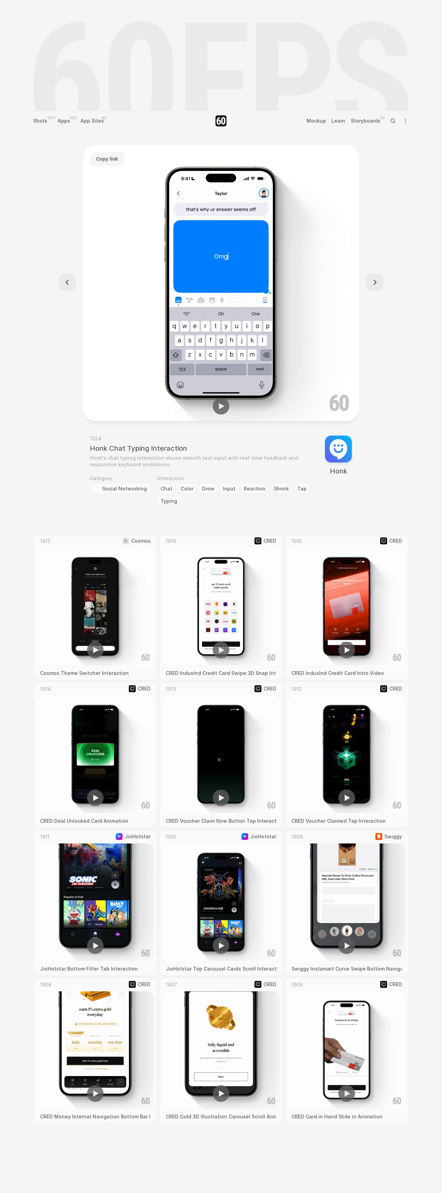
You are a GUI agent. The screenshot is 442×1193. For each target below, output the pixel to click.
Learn (338, 121)
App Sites (92, 121)
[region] (221, 283)
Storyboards (366, 121)
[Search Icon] (393, 120)
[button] (221, 406)
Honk (338, 471)
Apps (64, 121)
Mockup (316, 121)
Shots (40, 121)
